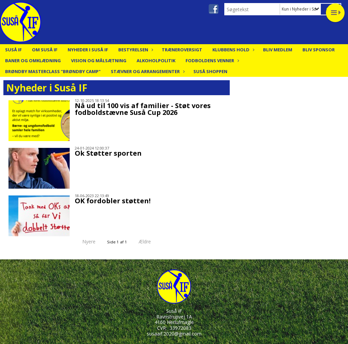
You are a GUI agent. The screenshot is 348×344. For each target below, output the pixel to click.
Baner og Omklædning (33, 60)
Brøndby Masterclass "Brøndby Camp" (53, 71)
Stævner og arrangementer (147, 71)
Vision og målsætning (98, 60)
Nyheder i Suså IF (88, 50)
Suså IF (13, 50)
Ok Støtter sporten (108, 153)
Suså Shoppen (210, 71)
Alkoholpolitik (156, 60)
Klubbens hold (232, 50)
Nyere (85, 241)
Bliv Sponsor (318, 50)
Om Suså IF (44, 50)
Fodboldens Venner (212, 60)
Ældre (149, 241)
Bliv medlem (277, 50)
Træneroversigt (182, 50)
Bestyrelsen (135, 50)
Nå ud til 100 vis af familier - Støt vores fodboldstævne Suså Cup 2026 (143, 109)
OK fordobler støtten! (113, 200)
